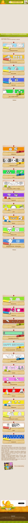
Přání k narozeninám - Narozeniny (13, 349)
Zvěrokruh (13, 442)
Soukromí (13, 516)
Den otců (13, 85)
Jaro (14, 177)
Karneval (13, 200)
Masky (13, 223)
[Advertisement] (14, 18)
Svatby (13, 372)
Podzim (13, 326)
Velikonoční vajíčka (13, 419)
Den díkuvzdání (13, 62)
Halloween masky (14, 165)
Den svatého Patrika (13, 96)
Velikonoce (13, 407)
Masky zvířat (13, 234)
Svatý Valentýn (13, 384)
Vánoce (13, 396)
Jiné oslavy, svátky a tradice (13, 188)
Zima (13, 430)
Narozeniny (13, 303)
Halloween (13, 154)
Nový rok (13, 315)
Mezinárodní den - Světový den (13, 246)
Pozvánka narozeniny (14, 338)
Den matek (13, 73)
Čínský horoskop (14, 50)
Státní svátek (14, 361)
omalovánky (20, 466)
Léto (14, 211)
